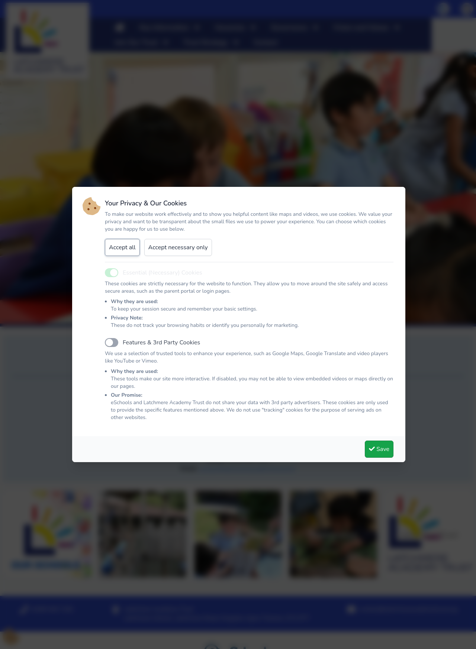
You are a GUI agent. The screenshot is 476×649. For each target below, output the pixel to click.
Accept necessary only (178, 247)
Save (379, 449)
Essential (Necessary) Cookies (162, 273)
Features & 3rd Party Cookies (161, 342)
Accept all (122, 247)
